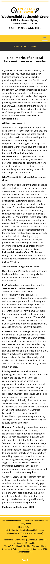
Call (25, 560)
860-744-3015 (31, 28)
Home (16, 46)
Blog (25, 46)
